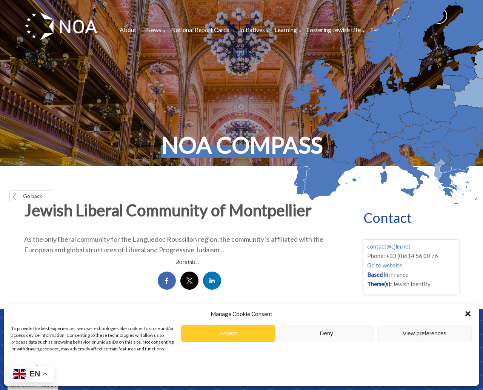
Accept (228, 333)
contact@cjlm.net (389, 246)
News (153, 29)
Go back (32, 196)
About (128, 29)
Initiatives (252, 29)
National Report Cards (200, 29)
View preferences (424, 333)
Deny (326, 333)
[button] (468, 314)
